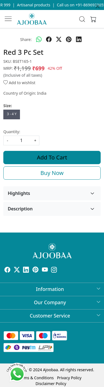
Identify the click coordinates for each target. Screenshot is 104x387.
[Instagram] (54, 270)
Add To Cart (52, 157)
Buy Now (52, 173)
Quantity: (11, 131)
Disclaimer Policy (50, 383)
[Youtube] (45, 270)
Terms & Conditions (36, 377)
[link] (82, 19)
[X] (17, 270)
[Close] (97, 6)
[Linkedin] (26, 270)
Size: (7, 105)
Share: (26, 39)
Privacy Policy (69, 377)
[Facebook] (7, 270)
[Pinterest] (35, 270)
